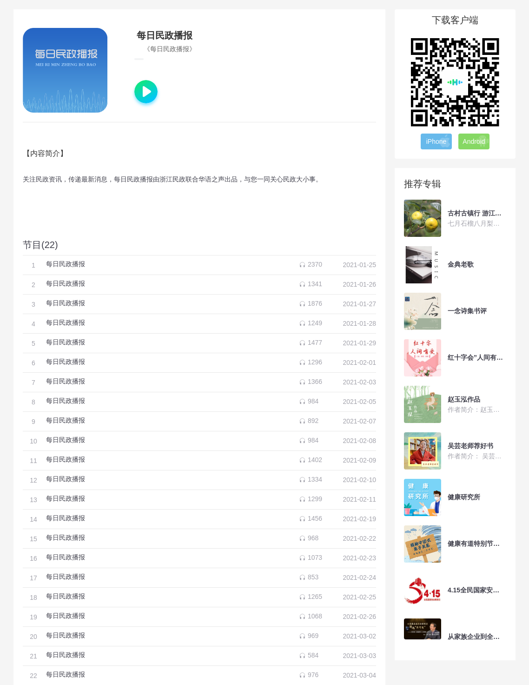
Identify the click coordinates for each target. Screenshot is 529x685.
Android (476, 141)
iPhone (438, 141)
